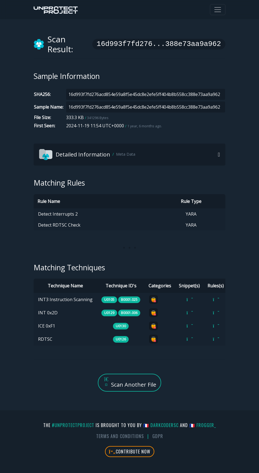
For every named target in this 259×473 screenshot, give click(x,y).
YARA (191, 214)
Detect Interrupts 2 (58, 214)
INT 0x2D (48, 313)
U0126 (121, 339)
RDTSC (45, 339)
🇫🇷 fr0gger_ (202, 425)
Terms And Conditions (120, 436)
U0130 (121, 326)
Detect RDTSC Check (59, 225)
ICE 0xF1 (46, 326)
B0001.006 (129, 312)
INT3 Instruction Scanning (65, 299)
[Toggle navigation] (217, 9)
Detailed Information (87, 154)
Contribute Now (129, 451)
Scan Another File (129, 382)
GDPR (157, 436)
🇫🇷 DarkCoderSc (161, 425)
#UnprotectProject (73, 425)
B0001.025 (129, 299)
